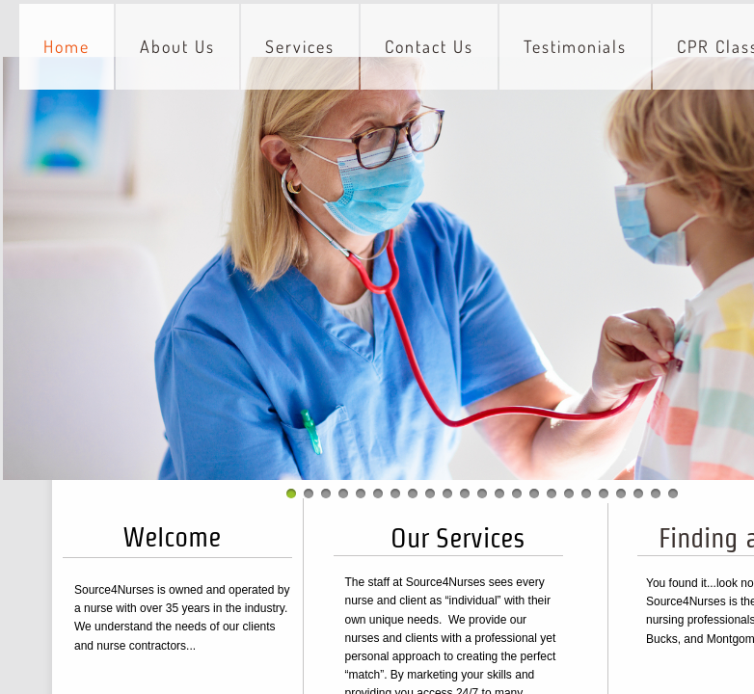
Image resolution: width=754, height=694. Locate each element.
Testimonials (575, 46)
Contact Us (429, 46)
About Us (177, 46)
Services (300, 46)
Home (66, 46)
